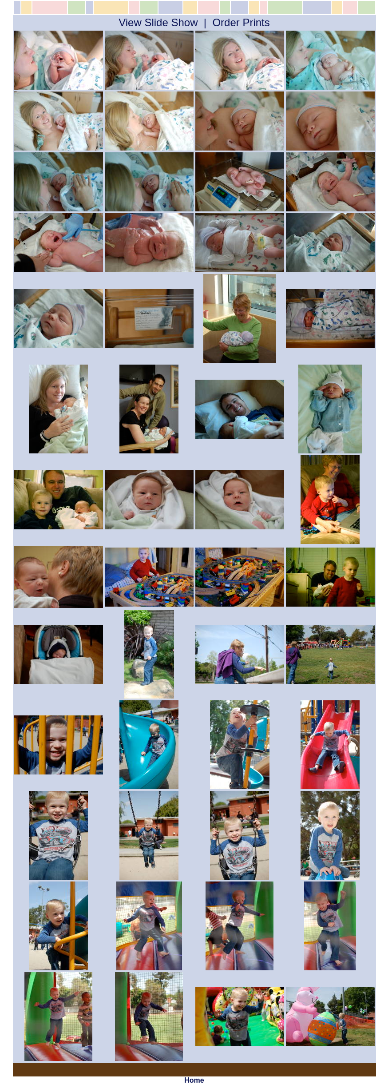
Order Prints (240, 22)
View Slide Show (158, 22)
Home (194, 1080)
